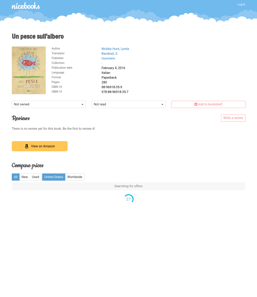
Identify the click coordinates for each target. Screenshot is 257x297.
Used (35, 177)
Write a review (233, 118)
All (16, 177)
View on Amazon (40, 146)
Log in (241, 4)
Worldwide (74, 177)
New (25, 177)
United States (53, 177)
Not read (100, 104)
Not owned (21, 104)
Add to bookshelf (208, 104)
